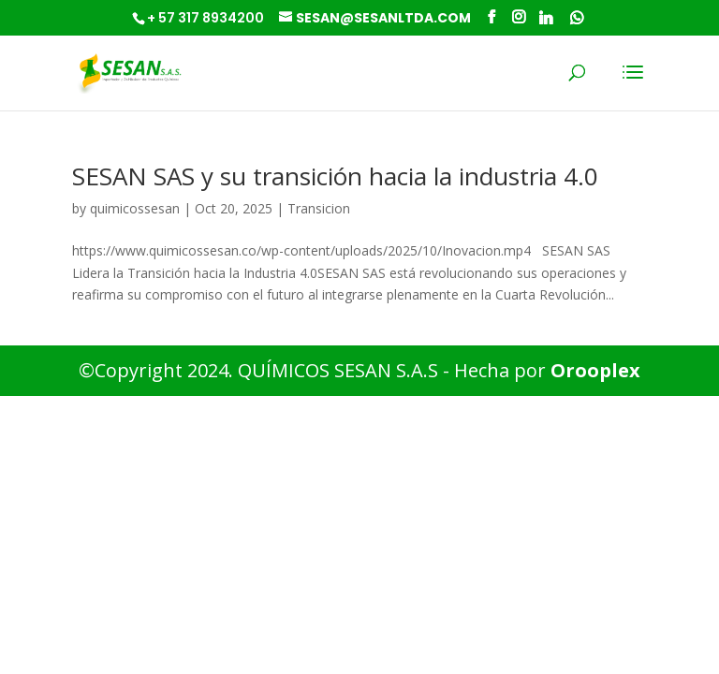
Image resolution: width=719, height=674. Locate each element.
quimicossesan (135, 208)
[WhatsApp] (576, 17)
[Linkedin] (545, 17)
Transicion (318, 208)
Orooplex (595, 370)
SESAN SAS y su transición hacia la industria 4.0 (335, 176)
